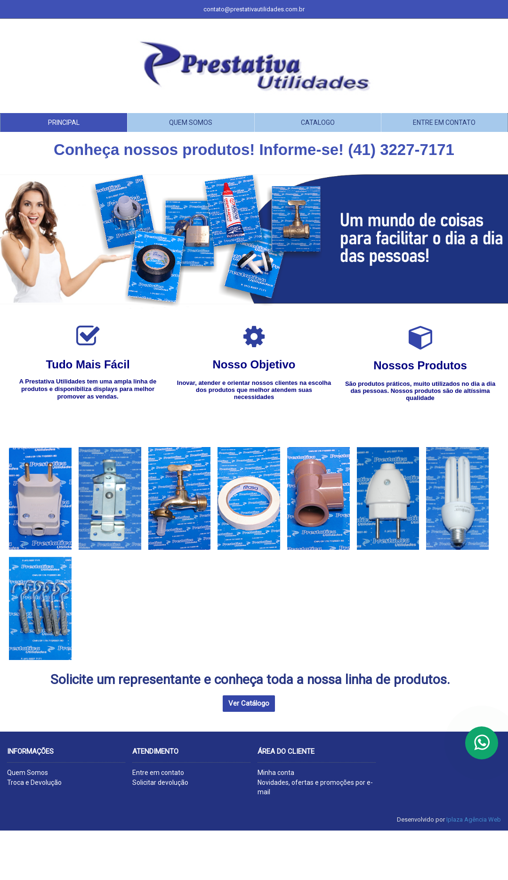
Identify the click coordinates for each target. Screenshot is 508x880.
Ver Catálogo (248, 703)
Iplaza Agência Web (473, 819)
